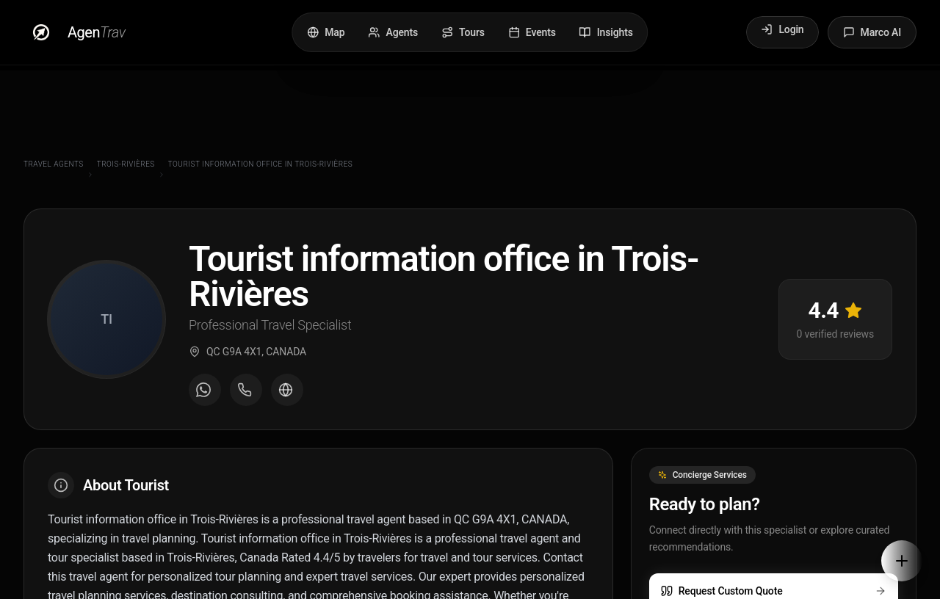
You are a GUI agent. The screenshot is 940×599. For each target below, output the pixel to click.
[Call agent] (246, 393)
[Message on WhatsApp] (205, 393)
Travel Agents (54, 164)
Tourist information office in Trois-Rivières (260, 164)
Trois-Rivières (126, 164)
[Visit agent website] (287, 393)
